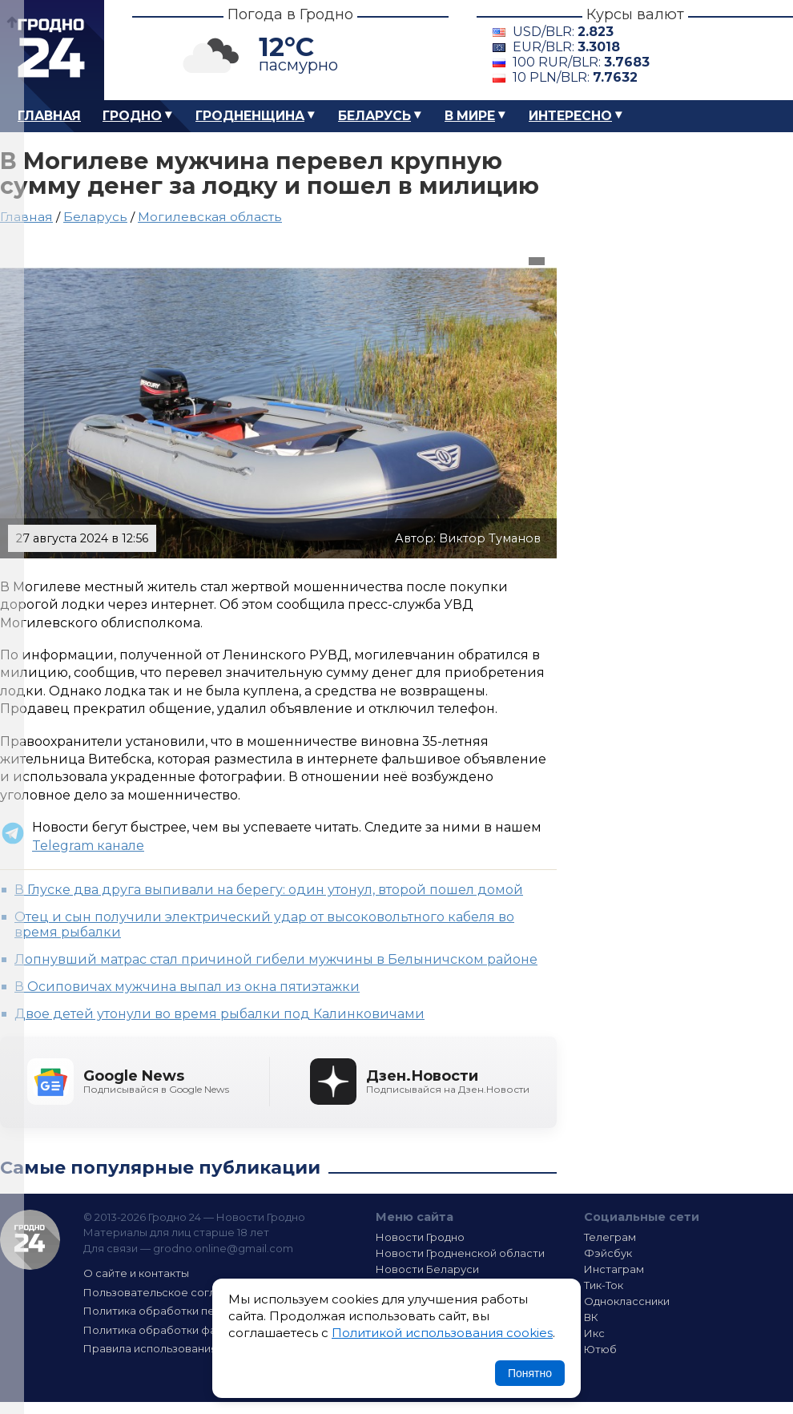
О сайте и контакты (136, 1273)
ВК (591, 1317)
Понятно (530, 1373)
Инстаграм (614, 1269)
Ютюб (600, 1349)
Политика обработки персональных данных (202, 1310)
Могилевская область (210, 216)
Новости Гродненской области (460, 1253)
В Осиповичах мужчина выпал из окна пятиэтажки (187, 986)
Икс (594, 1333)
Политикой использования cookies (442, 1332)
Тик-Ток (603, 1285)
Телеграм (610, 1237)
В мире (470, 115)
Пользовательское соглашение (170, 1292)
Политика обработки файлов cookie (182, 1329)
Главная (49, 115)
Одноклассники (627, 1301)
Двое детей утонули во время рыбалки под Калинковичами (219, 1013)
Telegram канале (88, 845)
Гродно (132, 115)
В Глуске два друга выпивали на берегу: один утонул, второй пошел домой (268, 889)
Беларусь (374, 115)
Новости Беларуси (427, 1269)
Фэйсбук (608, 1253)
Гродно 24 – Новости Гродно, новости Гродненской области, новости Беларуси (52, 50)
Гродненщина (249, 115)
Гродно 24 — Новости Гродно (30, 1240)
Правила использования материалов (185, 1348)
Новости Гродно (420, 1237)
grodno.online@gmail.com (223, 1248)
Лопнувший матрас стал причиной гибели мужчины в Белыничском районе (275, 959)
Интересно (570, 115)
